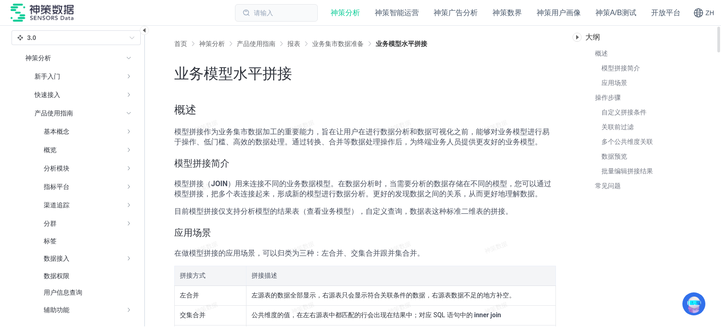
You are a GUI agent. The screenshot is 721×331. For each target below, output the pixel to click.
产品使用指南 (256, 43)
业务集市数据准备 (338, 43)
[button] (703, 13)
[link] (212, 43)
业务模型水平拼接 (401, 43)
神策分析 (212, 43)
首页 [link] (180, 43)
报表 (293, 43)
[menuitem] (78, 76)
